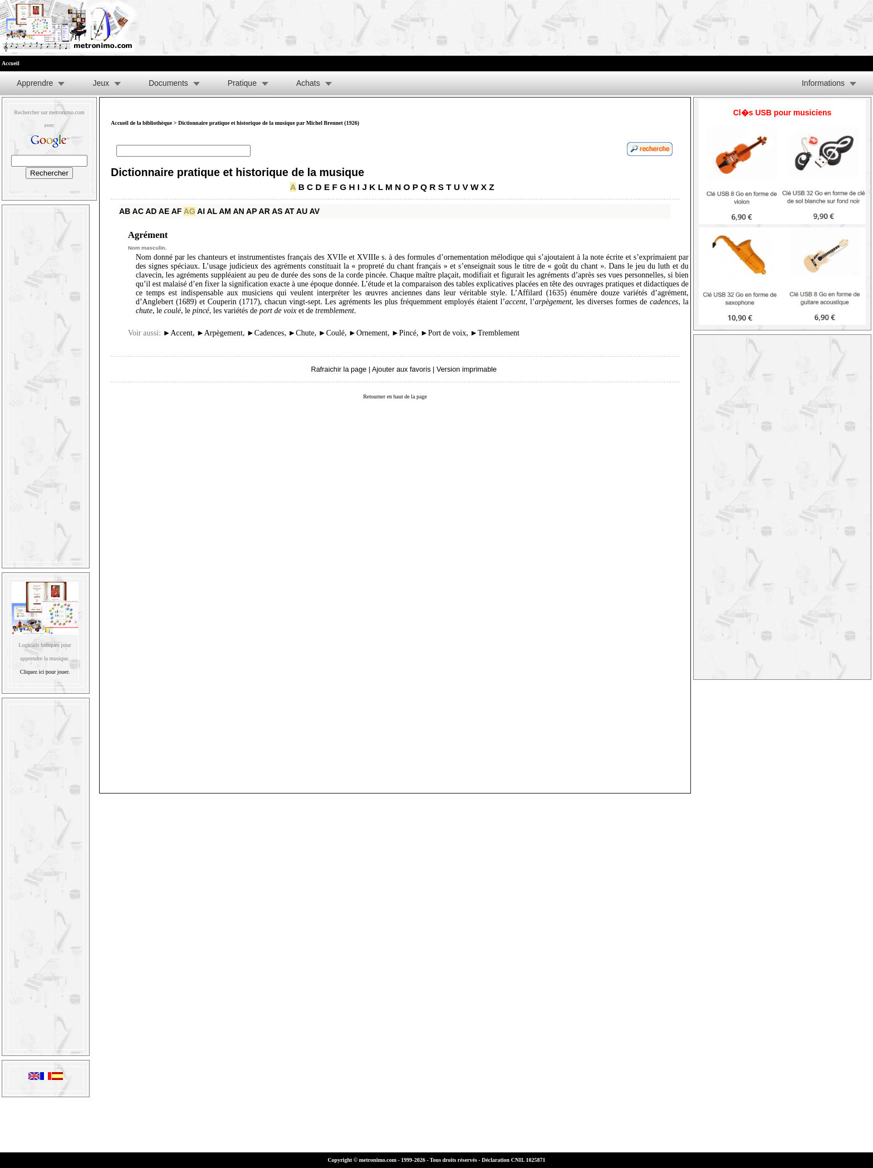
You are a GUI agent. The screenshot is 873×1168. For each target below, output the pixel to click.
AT (290, 211)
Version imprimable (466, 369)
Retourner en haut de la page (395, 396)
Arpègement (220, 333)
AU (301, 211)
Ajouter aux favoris (401, 369)
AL (212, 211)
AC (138, 211)
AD (150, 211)
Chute (301, 333)
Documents (168, 83)
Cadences (266, 333)
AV (315, 211)
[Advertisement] (45, 384)
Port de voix (443, 333)
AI (201, 211)
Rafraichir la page (339, 369)
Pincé (403, 333)
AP (251, 211)
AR (264, 211)
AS (277, 211)
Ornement (368, 333)
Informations (823, 83)
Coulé (331, 333)
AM (225, 211)
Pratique (242, 83)
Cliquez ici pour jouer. (45, 672)
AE (164, 211)
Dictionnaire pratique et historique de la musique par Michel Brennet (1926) (268, 123)
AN (238, 211)
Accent (178, 333)
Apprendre (35, 83)
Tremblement (494, 333)
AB (124, 211)
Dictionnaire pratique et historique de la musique (237, 172)
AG (189, 211)
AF (176, 211)
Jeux (100, 83)
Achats (308, 83)
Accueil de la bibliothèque (141, 123)
